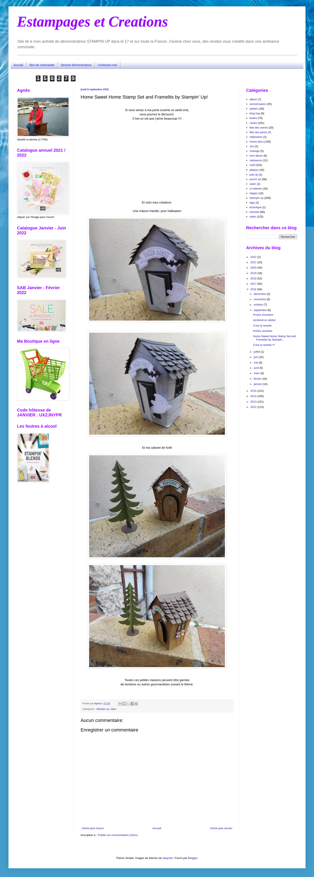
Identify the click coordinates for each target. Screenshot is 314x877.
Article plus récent (93, 828)
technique (255, 207)
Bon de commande (42, 65)
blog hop (255, 113)
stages (254, 193)
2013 (253, 401)
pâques (254, 169)
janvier (258, 384)
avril (256, 367)
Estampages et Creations (92, 21)
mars (257, 373)
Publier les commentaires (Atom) (118, 835)
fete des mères (259, 127)
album (253, 99)
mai (256, 362)
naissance (256, 160)
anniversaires (258, 104)
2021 (253, 262)
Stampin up (102, 708)
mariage (254, 151)
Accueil (18, 65)
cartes (253, 122)
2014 (253, 396)
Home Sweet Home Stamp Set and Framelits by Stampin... (274, 338)
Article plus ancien (221, 828)
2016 (253, 289)
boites (253, 118)
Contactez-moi (107, 65)
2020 (253, 267)
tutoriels (254, 212)
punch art (255, 179)
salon (253, 183)
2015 (253, 390)
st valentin (256, 188)
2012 (253, 407)
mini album (256, 155)
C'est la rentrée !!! (264, 345)
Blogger (192, 858)
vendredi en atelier (264, 320)
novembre (260, 299)
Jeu (252, 146)
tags (252, 202)
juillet (257, 351)
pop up (254, 174)
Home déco (257, 141)
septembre (261, 310)
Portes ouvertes (262, 330)
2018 (253, 278)
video (113, 708)
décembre (260, 294)
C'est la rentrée (262, 325)
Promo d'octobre (263, 314)
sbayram (168, 858)
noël (252, 165)
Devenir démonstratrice (76, 65)
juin (256, 357)
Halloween (256, 137)
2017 (253, 283)
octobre (259, 304)
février (258, 378)
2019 (253, 273)
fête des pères (258, 132)
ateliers (254, 108)
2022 (253, 257)
